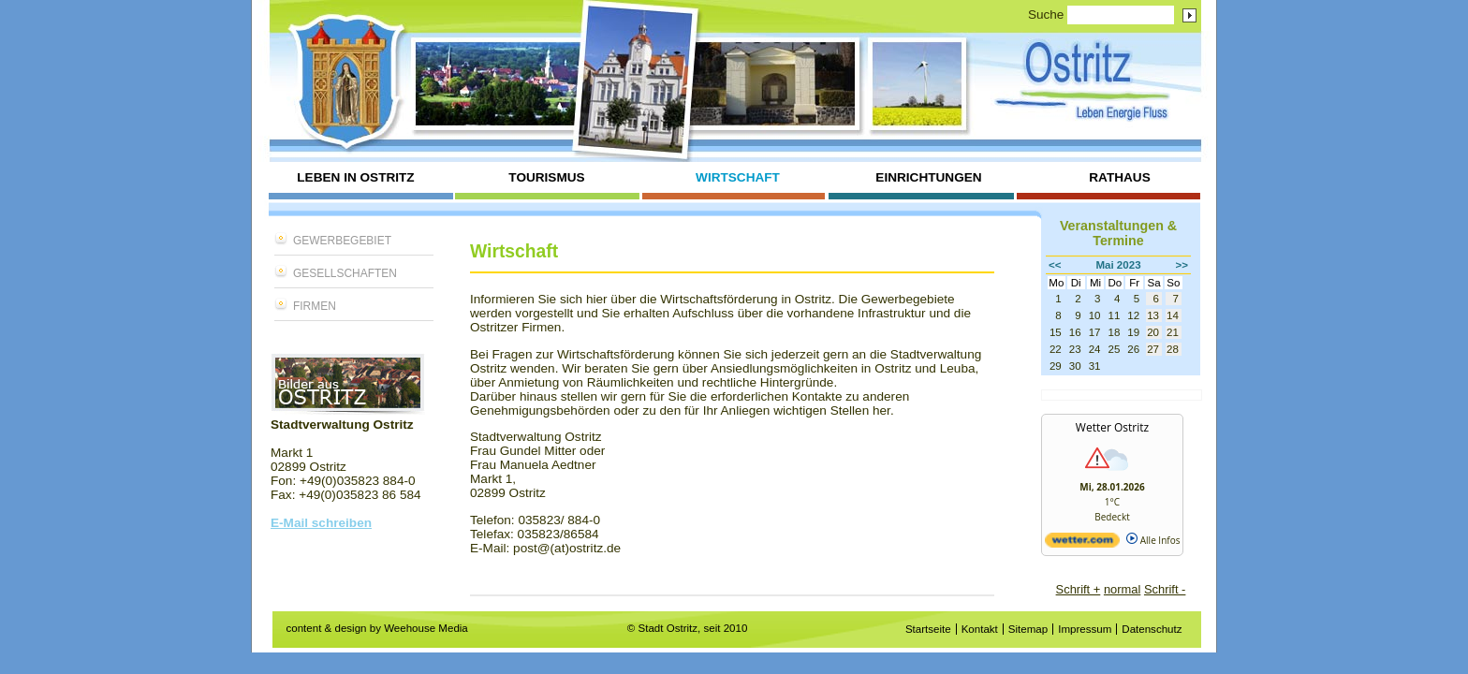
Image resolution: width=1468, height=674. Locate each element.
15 (1056, 332)
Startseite (928, 629)
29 (1056, 366)
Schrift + (1078, 589)
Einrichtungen (928, 177)
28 (1173, 349)
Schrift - (1164, 589)
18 (1114, 332)
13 (1153, 315)
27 (1153, 349)
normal (1122, 589)
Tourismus (546, 177)
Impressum (1084, 629)
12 (1133, 315)
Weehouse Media (426, 628)
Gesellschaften (345, 273)
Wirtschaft (738, 177)
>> (1182, 265)
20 (1153, 332)
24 (1095, 349)
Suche (1046, 14)
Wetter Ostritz (1112, 427)
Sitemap (1028, 629)
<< (1055, 265)
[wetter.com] (1082, 543)
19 (1133, 332)
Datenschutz (1152, 629)
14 (1173, 315)
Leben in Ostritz (355, 177)
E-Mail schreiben (321, 523)
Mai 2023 (1117, 265)
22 (1056, 349)
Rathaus (1119, 177)
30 (1075, 366)
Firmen (314, 306)
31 (1095, 366)
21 (1173, 332)
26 (1133, 349)
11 (1114, 315)
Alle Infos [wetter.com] (1153, 540)
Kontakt (980, 629)
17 (1095, 332)
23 (1075, 349)
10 (1095, 315)
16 (1075, 332)
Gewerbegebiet (342, 240)
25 (1114, 349)
